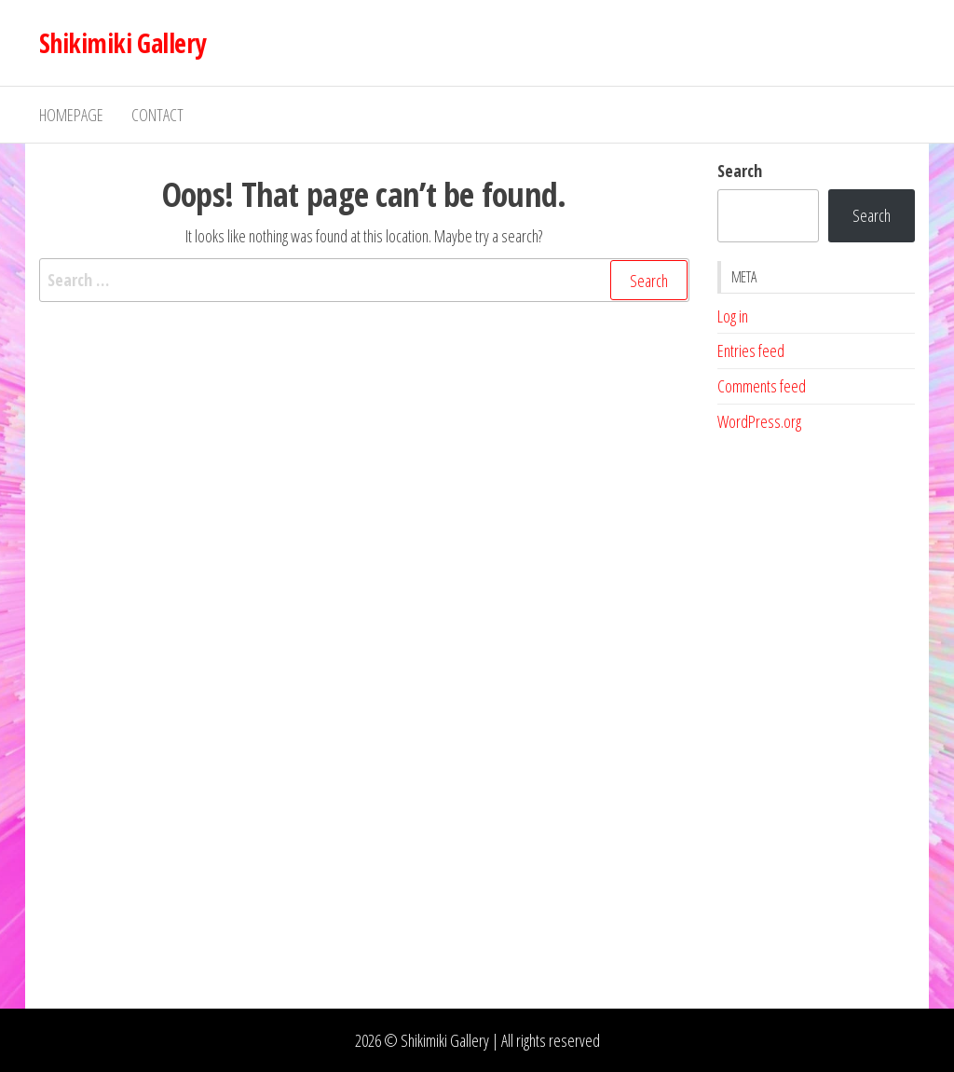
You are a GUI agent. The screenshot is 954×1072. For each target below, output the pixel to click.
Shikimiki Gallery (122, 43)
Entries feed (750, 350)
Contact (157, 114)
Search (739, 170)
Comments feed (761, 386)
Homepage (71, 114)
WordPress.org (759, 421)
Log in (732, 316)
